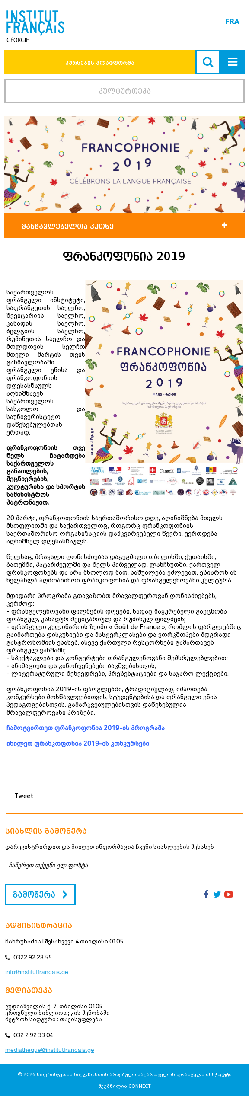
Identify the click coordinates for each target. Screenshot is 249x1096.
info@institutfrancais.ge (36, 971)
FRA (232, 21)
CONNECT (139, 1086)
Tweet (23, 795)
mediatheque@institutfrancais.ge (49, 1049)
